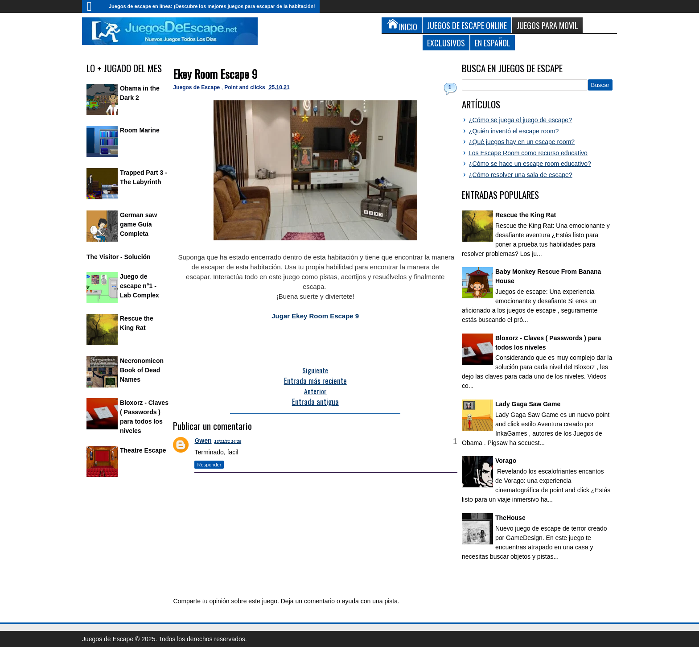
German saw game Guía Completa (138, 224)
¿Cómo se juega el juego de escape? (520, 120)
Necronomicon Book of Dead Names (142, 370)
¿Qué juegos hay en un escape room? (522, 141)
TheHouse (510, 517)
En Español (492, 43)
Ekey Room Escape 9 (215, 74)
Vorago (505, 460)
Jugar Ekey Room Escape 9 (315, 316)
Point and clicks (245, 87)
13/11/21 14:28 (228, 441)
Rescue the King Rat (525, 214)
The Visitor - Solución (118, 256)
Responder (209, 464)
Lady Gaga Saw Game (527, 404)
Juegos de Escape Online (467, 25)
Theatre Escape (143, 450)
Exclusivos (446, 43)
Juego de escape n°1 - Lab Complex (139, 286)
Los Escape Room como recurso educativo (528, 153)
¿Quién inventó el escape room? (514, 131)
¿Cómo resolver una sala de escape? (520, 174)
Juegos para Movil (547, 25)
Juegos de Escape (197, 87)
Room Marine (140, 130)
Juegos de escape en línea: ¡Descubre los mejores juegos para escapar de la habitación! (212, 6)
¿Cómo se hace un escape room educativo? (530, 163)
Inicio (93, 6)
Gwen (202, 440)
